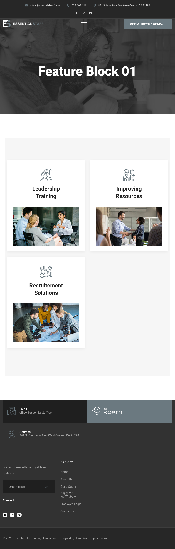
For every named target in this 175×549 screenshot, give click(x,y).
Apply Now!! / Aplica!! (148, 23)
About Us (66, 479)
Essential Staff (23, 538)
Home (64, 472)
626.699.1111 (80, 5)
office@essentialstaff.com (45, 5)
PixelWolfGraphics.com (91, 538)
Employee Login (70, 504)
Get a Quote (68, 486)
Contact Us (67, 511)
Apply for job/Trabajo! (68, 494)
